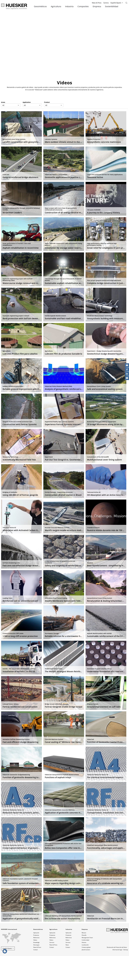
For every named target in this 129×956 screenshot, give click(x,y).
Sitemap (125, 950)
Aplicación (36, 933)
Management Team (87, 937)
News (67, 945)
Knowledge (36, 942)
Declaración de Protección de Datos (117, 947)
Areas (3, 102)
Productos (36, 935)
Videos (35, 940)
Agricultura (56, 6)
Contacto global (86, 947)
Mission (84, 933)
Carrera (106, 3)
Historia (84, 942)
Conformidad (85, 940)
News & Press (96, 3)
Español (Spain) (116, 3)
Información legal (117, 950)
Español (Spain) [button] (7, 948)
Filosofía (84, 935)
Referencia (36, 937)
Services (51, 942)
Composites (83, 6)
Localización (85, 945)
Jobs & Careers (86, 950)
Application (27, 102)
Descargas (36, 945)
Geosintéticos (40, 6)
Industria (69, 6)
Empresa (97, 6)
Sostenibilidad (111, 6)
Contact (35, 950)
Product (47, 102)
